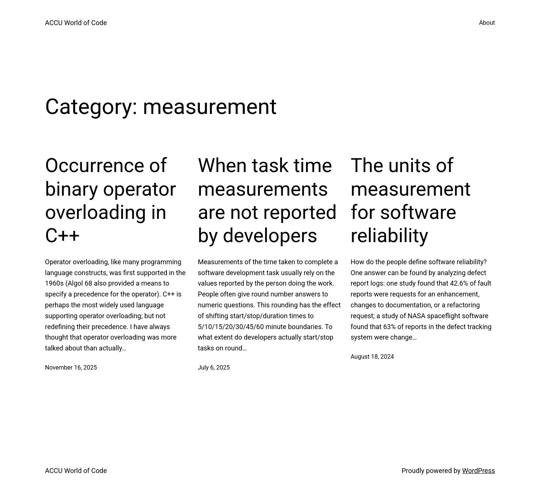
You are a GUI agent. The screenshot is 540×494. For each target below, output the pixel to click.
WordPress (478, 471)
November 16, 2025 (71, 367)
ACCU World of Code (76, 23)
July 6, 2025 (214, 367)
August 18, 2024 (372, 356)
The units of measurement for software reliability (411, 200)
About (487, 22)
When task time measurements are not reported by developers (267, 200)
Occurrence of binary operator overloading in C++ (110, 200)
